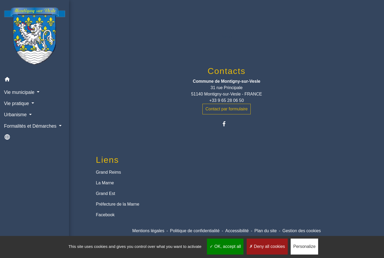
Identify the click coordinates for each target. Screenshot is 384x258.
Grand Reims (108, 172)
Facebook (105, 215)
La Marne (105, 183)
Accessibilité (237, 230)
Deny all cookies (267, 246)
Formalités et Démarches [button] (31, 126)
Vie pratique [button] (17, 103)
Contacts (226, 71)
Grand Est (105, 193)
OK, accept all (225, 246)
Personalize (304, 246)
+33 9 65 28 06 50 (226, 100)
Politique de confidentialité (194, 230)
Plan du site (265, 230)
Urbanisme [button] (16, 114)
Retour (226, 36)
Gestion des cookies (301, 230)
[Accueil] (34, 37)
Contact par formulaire (226, 109)
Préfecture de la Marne (117, 204)
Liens (107, 160)
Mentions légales (148, 230)
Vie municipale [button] (20, 92)
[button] (34, 80)
